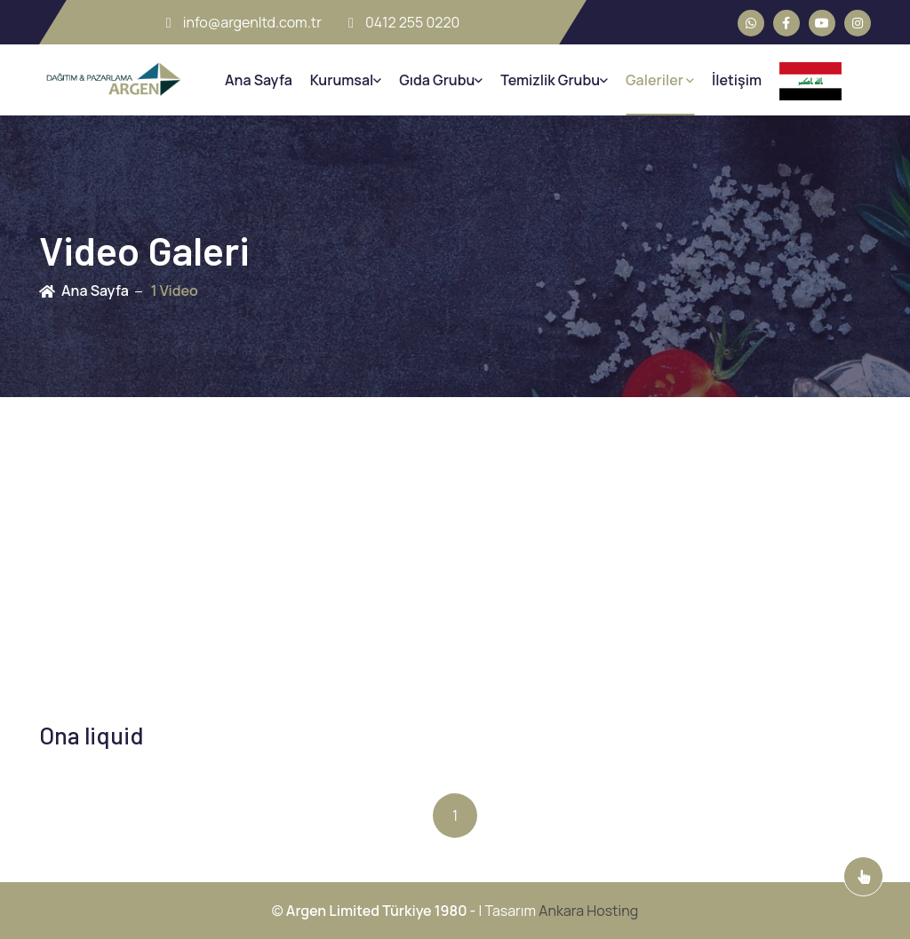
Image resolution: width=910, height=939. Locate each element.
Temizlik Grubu (554, 80)
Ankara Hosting (588, 910)
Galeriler (660, 80)
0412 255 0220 (403, 22)
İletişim (737, 80)
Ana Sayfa (258, 80)
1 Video (174, 290)
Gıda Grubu (441, 80)
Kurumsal (345, 80)
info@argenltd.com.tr (244, 22)
